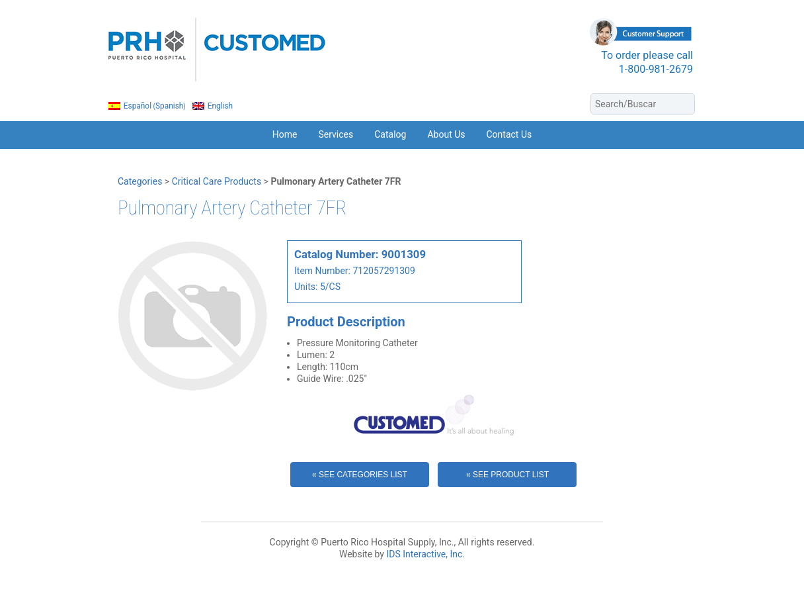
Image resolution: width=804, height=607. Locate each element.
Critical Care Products (216, 181)
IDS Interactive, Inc (424, 554)
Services (335, 134)
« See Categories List (359, 474)
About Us (446, 134)
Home (285, 134)
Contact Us (509, 134)
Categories (140, 181)
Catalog (390, 134)
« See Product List (507, 474)
